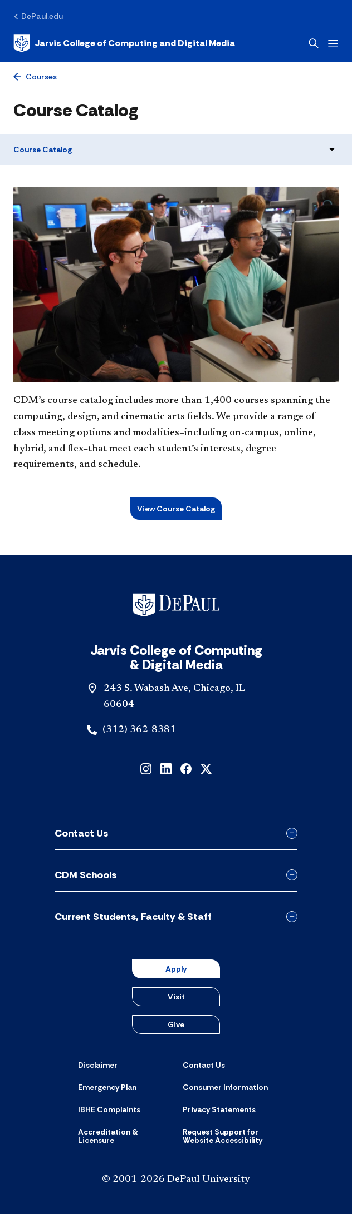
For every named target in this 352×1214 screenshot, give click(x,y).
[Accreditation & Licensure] (123, 1136)
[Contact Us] (204, 1065)
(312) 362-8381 (139, 730)
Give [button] (176, 1024)
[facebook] (186, 768)
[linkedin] (166, 768)
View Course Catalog (176, 509)
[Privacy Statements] (219, 1109)
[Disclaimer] (98, 1065)
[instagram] (145, 768)
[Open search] (314, 43)
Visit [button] (176, 997)
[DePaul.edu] (38, 16)
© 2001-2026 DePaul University (176, 1180)
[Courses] (35, 77)
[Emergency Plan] (107, 1087)
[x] (206, 768)
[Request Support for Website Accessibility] (228, 1136)
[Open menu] (333, 43)
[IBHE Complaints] (109, 1109)
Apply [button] (176, 969)
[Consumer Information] (225, 1087)
